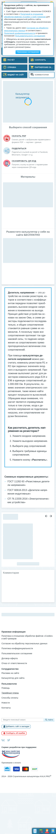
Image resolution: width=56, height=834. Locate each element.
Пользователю (9, 684)
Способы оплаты (9, 698)
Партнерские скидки (44, 67)
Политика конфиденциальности (17, 648)
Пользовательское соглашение (16, 653)
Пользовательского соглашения (30, 36)
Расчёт (11, 60)
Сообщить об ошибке (15, 733)
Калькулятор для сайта (12, 678)
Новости (5, 702)
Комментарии (41, 75)
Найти (50, 720)
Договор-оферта (9, 658)
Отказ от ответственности (14, 663)
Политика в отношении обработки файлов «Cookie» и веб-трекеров (27, 637)
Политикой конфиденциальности (19, 33)
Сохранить (40, 60)
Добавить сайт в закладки (17, 726)
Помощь (5, 688)
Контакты (6, 708)
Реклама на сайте (10, 673)
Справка (11, 67)
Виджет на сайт (15, 75)
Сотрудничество (10, 669)
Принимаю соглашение (28, 52)
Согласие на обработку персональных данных (24, 643)
